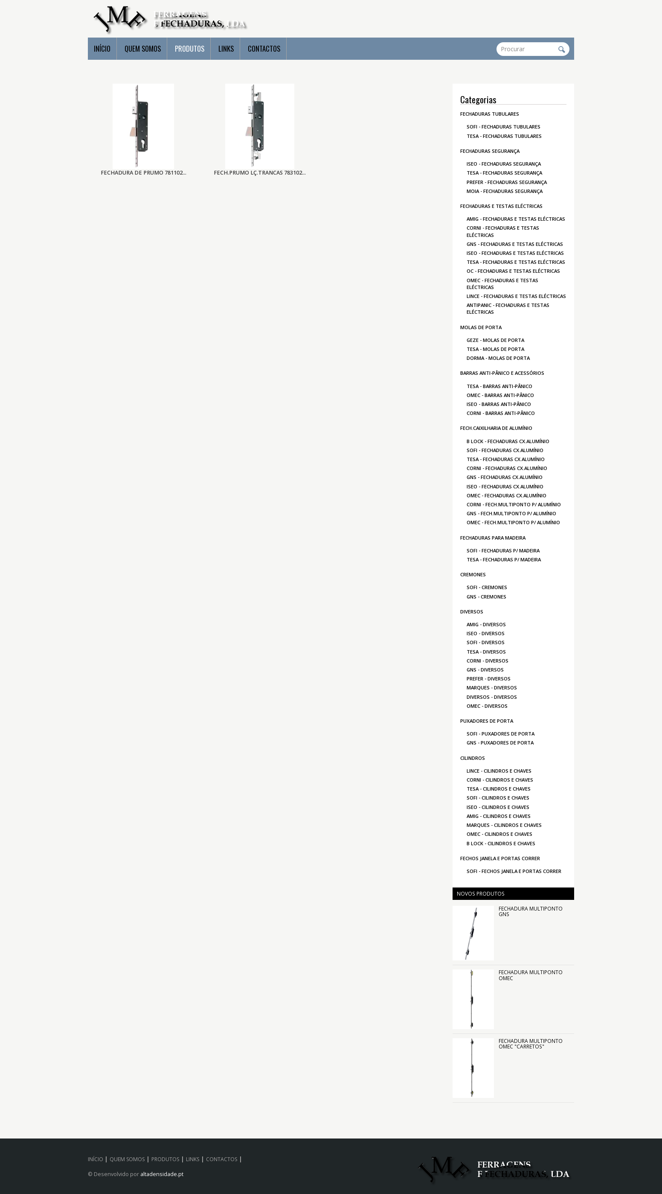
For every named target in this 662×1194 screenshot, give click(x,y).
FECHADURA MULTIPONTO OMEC (531, 975)
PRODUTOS (189, 48)
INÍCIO (102, 48)
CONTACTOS (264, 48)
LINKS (226, 48)
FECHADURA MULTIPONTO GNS (531, 911)
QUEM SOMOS (143, 48)
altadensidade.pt (161, 1174)
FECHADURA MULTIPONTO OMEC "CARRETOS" (531, 1043)
